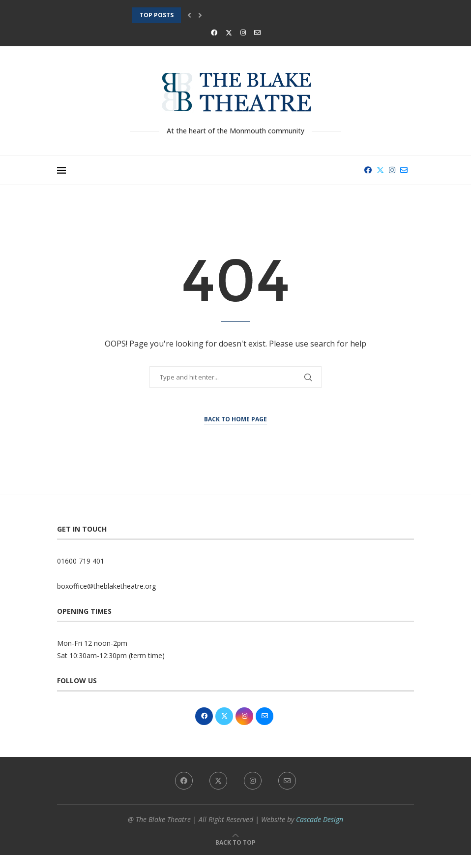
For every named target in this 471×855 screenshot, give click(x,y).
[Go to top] (235, 842)
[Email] (257, 32)
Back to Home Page (235, 419)
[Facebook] (214, 32)
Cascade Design (319, 819)
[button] (189, 15)
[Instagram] (243, 32)
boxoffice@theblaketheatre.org (106, 586)
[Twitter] (229, 32)
